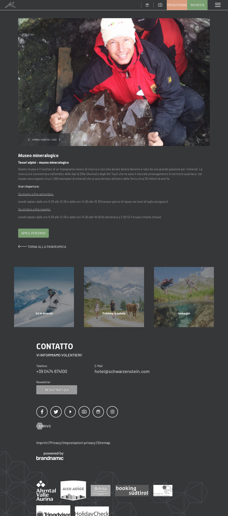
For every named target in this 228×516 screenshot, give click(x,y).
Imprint (42, 442)
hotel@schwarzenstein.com (122, 371)
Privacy (56, 442)
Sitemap (103, 442)
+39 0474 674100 (51, 371)
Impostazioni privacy (79, 442)
